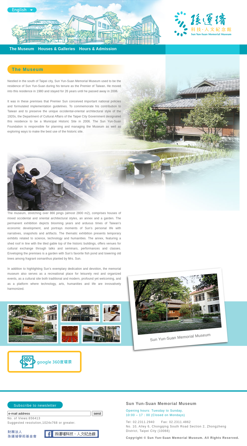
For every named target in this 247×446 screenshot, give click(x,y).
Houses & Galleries (56, 49)
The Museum (21, 49)
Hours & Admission (98, 49)
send (97, 413)
